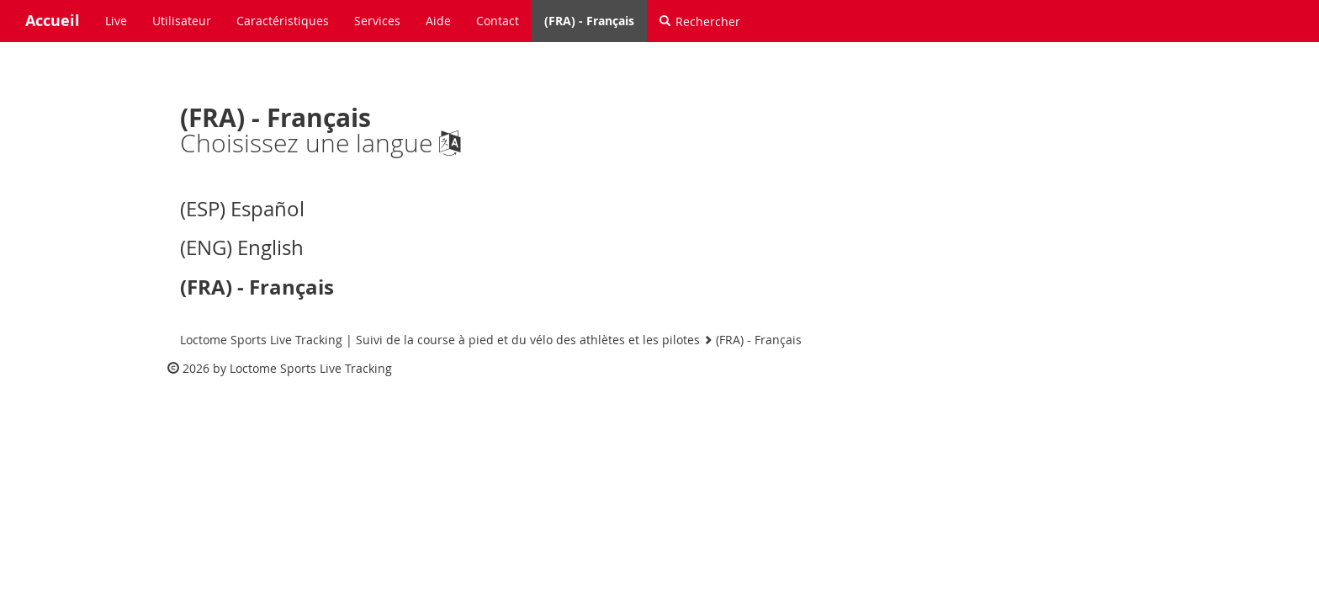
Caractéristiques (282, 21)
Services (377, 21)
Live (116, 21)
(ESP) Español (242, 208)
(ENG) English (242, 247)
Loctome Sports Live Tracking (311, 368)
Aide (438, 21)
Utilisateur (181, 21)
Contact (497, 21)
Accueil (52, 20)
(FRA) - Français (589, 21)
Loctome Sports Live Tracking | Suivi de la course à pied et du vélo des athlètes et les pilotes (440, 340)
